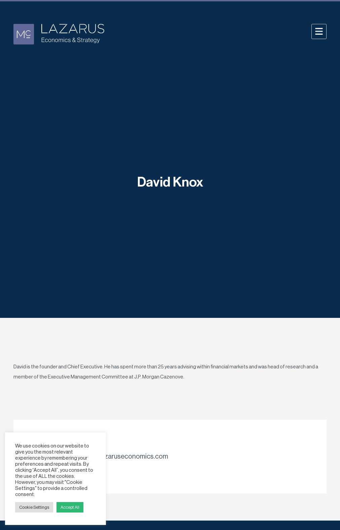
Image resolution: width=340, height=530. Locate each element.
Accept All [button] (70, 507)
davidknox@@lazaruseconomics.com (112, 456)
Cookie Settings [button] (34, 507)
